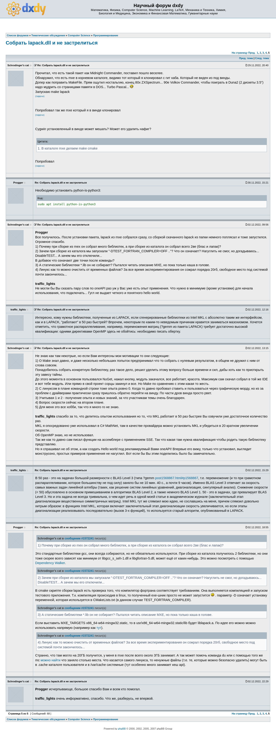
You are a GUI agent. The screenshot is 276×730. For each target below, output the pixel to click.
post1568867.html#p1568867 (176, 478)
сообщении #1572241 (79, 538)
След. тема (262, 58)
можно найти (50, 660)
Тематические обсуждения (48, 719)
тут (98, 628)
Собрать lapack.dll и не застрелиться (52, 43)
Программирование (105, 719)
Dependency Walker (50, 563)
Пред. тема (246, 58)
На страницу (239, 52)
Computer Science (79, 719)
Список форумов (18, 719)
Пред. (251, 52)
